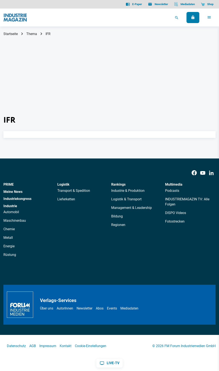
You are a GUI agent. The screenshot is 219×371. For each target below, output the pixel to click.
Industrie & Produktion (128, 191)
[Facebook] (194, 173)
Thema (31, 34)
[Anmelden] (192, 17)
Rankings (118, 184)
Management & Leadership (131, 208)
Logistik (63, 184)
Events (112, 308)
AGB (32, 346)
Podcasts (172, 191)
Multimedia (173, 184)
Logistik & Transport (126, 199)
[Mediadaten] (184, 4)
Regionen (118, 225)
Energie (9, 246)
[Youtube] (202, 173)
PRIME (8, 184)
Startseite (10, 34)
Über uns (46, 308)
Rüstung (9, 255)
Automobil (11, 212)
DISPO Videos (175, 213)
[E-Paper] (134, 4)
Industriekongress (17, 199)
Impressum (47, 346)
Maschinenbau (14, 220)
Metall (8, 238)
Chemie (9, 229)
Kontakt (65, 346)
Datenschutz (16, 346)
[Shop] (207, 4)
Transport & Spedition (73, 191)
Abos (100, 308)
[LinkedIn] (211, 173)
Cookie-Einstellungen (90, 346)
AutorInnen (65, 308)
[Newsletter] (158, 4)
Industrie (10, 206)
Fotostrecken (175, 221)
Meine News (12, 192)
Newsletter (84, 308)
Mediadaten (129, 308)
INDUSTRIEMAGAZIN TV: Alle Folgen (187, 201)
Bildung (117, 216)
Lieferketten (66, 199)
